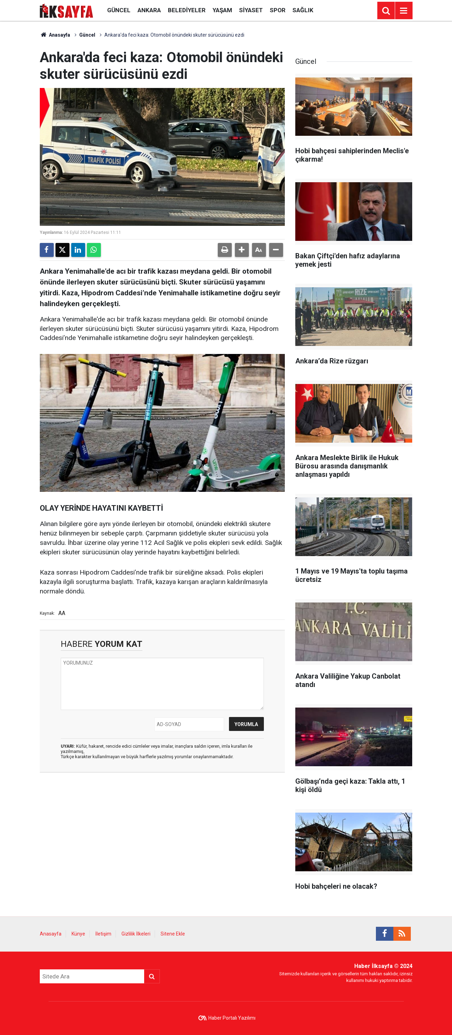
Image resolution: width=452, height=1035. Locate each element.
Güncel (119, 10)
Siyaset (251, 10)
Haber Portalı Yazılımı (231, 1018)
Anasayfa (55, 35)
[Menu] (404, 11)
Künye (78, 934)
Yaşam (222, 10)
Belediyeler (187, 10)
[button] (242, 250)
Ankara (149, 10)
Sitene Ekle (173, 934)
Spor (278, 10)
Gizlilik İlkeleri (135, 934)
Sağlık (302, 10)
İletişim (103, 934)
